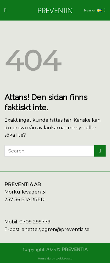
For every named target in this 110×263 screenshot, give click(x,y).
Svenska (95, 10)
